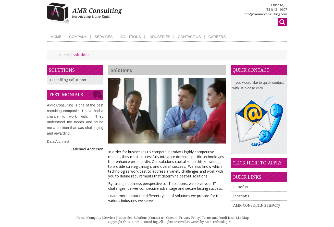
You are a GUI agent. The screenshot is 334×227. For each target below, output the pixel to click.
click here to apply (257, 162)
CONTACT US (189, 37)
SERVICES (104, 37)
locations (241, 196)
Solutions (140, 218)
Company (94, 218)
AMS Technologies (218, 222)
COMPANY (78, 37)
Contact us (156, 218)
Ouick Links (246, 177)
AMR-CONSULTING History (256, 205)
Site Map (242, 218)
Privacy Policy (189, 218)
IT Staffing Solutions (68, 80)
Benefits (240, 187)
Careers (171, 218)
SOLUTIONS (130, 37)
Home (64, 55)
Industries (124, 218)
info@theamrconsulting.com (265, 14)
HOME (56, 37)
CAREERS (217, 37)
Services (109, 218)
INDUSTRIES (159, 37)
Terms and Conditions (218, 218)
